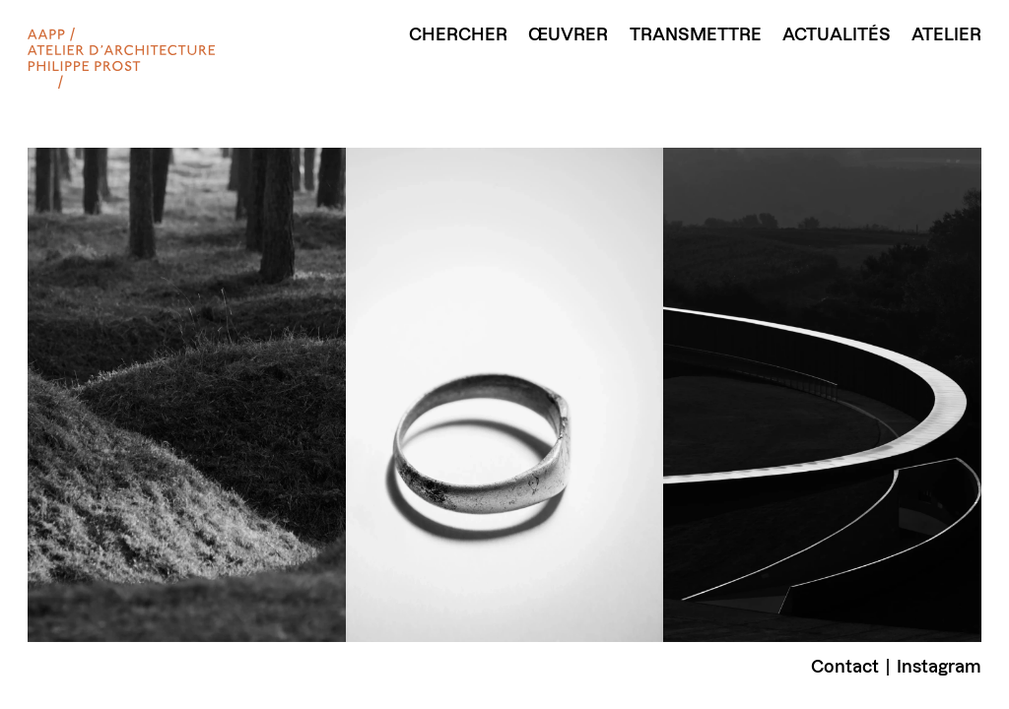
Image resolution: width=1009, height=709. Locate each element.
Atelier (946, 34)
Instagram (939, 666)
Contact (845, 666)
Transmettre (696, 34)
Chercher (458, 34)
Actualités (836, 34)
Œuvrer (568, 34)
